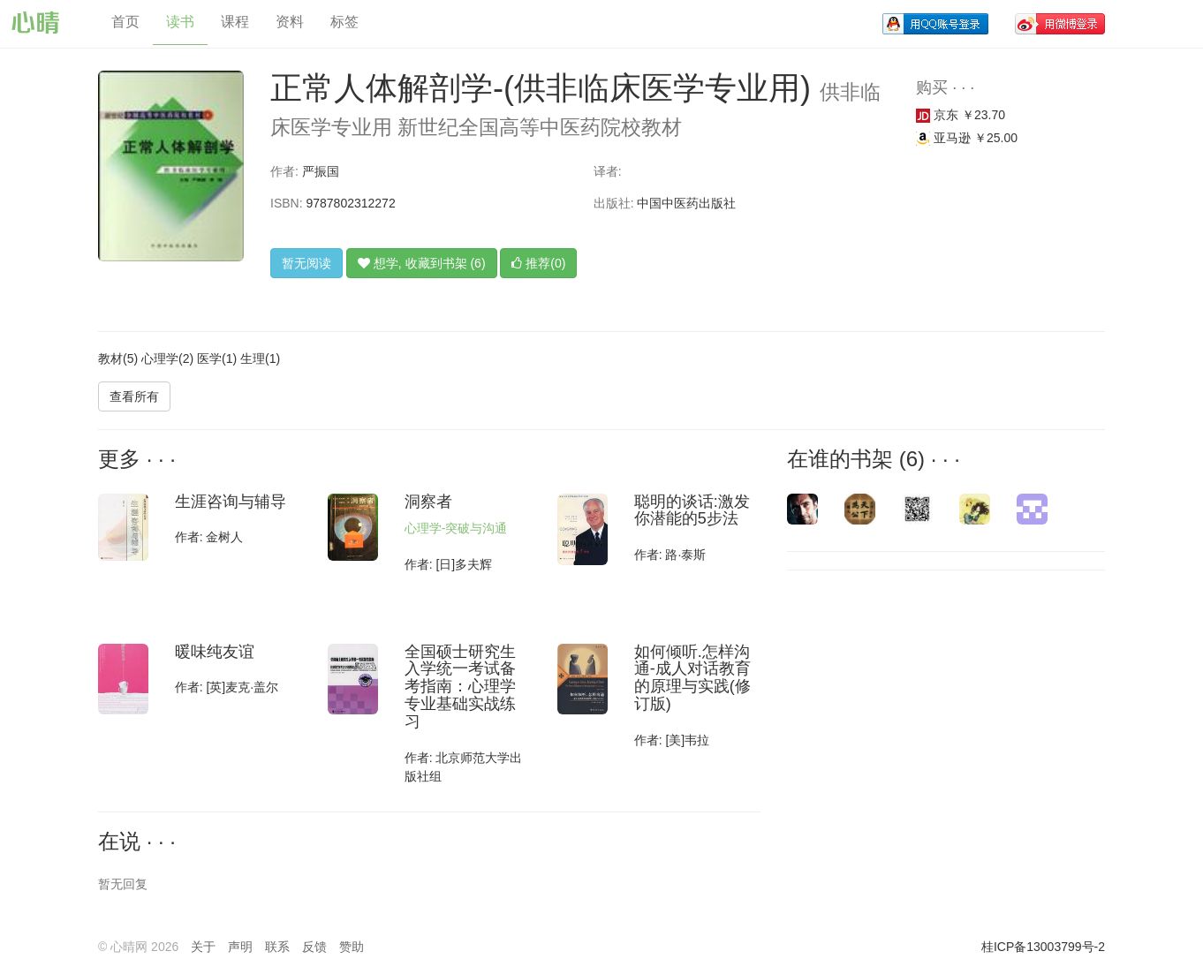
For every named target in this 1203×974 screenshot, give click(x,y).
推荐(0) (538, 263)
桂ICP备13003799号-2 (1043, 947)
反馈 (314, 947)
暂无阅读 (306, 263)
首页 (125, 21)
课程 (235, 21)
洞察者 (428, 501)
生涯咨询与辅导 (230, 501)
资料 (290, 21)
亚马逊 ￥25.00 (967, 138)
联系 (277, 947)
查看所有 (134, 396)
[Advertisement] (906, 698)
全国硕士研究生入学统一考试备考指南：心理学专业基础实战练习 (460, 686)
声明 (240, 947)
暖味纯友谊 (214, 652)
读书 (180, 21)
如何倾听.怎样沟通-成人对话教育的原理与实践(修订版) (692, 678)
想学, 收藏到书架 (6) (422, 263)
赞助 (351, 947)
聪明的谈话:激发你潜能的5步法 (692, 510)
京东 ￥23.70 (960, 115)
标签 (344, 21)
